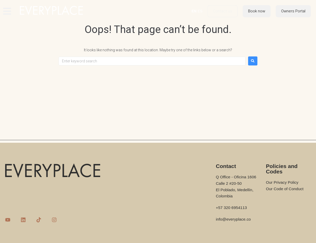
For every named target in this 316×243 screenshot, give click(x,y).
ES (200, 11)
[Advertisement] (158, 104)
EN (194, 11)
